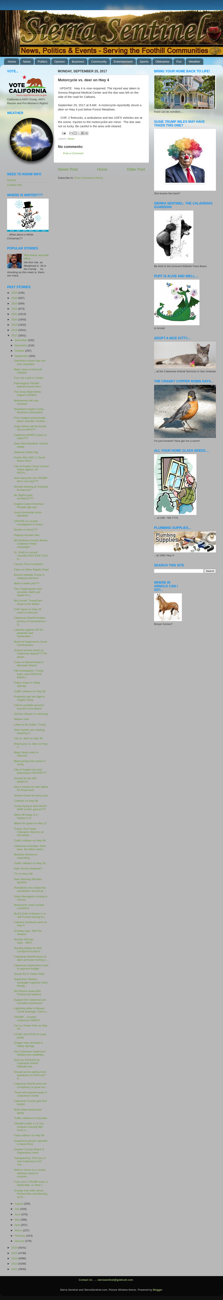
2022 (14, 308)
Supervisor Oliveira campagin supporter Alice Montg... (31, 982)
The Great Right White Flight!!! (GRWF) (27, 393)
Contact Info (14, 184)
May (17, 1219)
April (18, 1224)
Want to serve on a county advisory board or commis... (30, 1173)
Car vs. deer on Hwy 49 (28, 738)
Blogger (157, 1289)
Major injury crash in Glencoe (26, 754)
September (22, 355)
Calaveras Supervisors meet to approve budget (31, 967)
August (19, 1203)
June (18, 1214)
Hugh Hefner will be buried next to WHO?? (30, 428)
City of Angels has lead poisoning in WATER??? (30, 771)
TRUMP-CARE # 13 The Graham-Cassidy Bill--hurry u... (29, 1127)
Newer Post (68, 169)
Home (12, 61)
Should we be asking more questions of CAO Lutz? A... (30, 1075)
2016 (14, 1247)
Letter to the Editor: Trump (30, 724)
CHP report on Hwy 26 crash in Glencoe (27, 611)
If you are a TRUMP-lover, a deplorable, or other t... (31, 1183)
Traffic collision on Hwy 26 (30, 863)
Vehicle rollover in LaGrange (31, 713)
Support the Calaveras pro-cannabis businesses (30, 1001)
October (20, 350)
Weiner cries (21, 719)
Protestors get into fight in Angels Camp (29, 698)
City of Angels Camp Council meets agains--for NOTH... (31, 469)
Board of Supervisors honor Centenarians (30, 643)
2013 (14, 1263)
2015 (14, 1253)
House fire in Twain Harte (29, 973)
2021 (14, 314)
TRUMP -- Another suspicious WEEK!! (27, 1018)
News (27, 61)
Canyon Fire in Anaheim (28, 564)
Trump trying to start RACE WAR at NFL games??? (30, 808)
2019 (14, 324)
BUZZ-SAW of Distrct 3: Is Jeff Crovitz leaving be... (30, 915)
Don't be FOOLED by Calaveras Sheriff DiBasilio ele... (27, 1063)
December (21, 340)
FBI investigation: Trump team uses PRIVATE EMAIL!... (29, 674)
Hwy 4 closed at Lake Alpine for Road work (31, 788)
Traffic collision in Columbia (30, 1118)
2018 (14, 330)
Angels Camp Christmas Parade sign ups (29, 505)
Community (99, 61)
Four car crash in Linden (29, 377)
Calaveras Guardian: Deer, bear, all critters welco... (30, 847)
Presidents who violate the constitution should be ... (30, 889)
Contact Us (85, 1279)
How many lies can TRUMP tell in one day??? (30, 479)
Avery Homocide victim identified (28, 514)
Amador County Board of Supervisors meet (29, 1151)
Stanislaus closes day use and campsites (29, 362)
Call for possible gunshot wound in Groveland (29, 707)
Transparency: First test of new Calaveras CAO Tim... (30, 1161)
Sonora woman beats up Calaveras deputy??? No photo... (30, 653)
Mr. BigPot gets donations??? (23, 497)
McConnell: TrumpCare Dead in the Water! (28, 602)
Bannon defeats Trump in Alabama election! (29, 576)
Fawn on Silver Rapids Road (31, 569)
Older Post (136, 169)
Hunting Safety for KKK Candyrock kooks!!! (28, 950)
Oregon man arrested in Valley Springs (28, 1044)
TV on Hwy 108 (23, 873)
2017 (14, 335)
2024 (14, 298)
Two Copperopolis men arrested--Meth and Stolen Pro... (28, 592)
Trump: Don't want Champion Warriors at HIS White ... (29, 832)
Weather (194, 61)
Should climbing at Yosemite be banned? (31, 488)
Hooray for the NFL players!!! (25, 780)
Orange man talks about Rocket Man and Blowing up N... (30, 1193)
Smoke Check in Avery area (31, 795)
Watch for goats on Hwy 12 (30, 823)
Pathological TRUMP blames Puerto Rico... (28, 385)
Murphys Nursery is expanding (26, 856)
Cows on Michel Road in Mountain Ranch (29, 664)
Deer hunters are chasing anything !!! (29, 731)
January (20, 1240)
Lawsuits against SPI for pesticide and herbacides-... (28, 633)
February (20, 1235)
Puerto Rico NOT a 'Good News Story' (29, 459)
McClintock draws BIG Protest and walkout (27, 993)
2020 (14, 319)
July (17, 1208)
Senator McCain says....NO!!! (24, 941)
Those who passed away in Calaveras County (30, 1094)
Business (78, 61)
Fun (179, 61)
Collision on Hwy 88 (26, 800)
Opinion (59, 61)
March (19, 1230)
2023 (14, 303)
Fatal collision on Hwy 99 (29, 1135)
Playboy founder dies (27, 535)
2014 (14, 1258)
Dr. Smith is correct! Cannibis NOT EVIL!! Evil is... (31, 555)
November (21, 345)
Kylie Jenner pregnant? (28, 868)
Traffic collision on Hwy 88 (30, 691)
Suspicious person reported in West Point (30, 1142)
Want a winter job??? (27, 583)
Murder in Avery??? (26, 529)
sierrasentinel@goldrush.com (115, 1279)
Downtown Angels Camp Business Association (29, 411)
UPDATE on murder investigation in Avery (28, 523)
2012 (14, 1269)
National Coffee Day (26, 452)
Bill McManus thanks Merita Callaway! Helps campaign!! (30, 543)
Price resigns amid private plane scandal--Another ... (31, 419)
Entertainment (123, 61)
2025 (14, 292)
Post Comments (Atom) (89, 177)
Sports (144, 61)
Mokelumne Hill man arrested (26, 402)
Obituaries (162, 61)
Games (11, 180)
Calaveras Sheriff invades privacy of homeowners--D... (30, 621)
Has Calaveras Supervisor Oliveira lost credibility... (30, 1053)
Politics (42, 61)
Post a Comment (73, 153)
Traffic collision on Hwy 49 (30, 840)
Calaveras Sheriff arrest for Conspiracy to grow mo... (30, 1085)
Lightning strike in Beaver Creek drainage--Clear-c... (31, 1010)
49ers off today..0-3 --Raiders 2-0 (27, 816)
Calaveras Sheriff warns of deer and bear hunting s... (31, 958)
